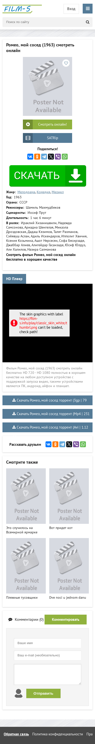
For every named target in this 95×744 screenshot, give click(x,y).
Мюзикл (58, 192)
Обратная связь (16, 734)
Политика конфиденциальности (57, 734)
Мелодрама (26, 192)
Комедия (43, 192)
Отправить (43, 693)
